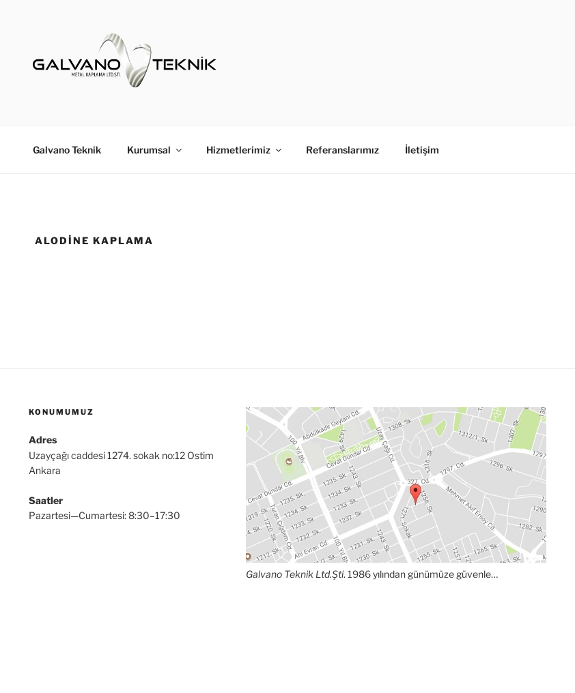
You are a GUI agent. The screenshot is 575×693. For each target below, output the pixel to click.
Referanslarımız (342, 150)
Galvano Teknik (67, 150)
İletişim (422, 150)
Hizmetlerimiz (244, 150)
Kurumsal (155, 150)
